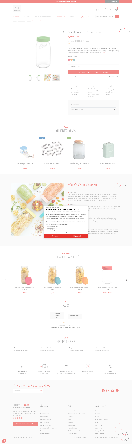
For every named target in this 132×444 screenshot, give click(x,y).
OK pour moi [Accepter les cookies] (77, 236)
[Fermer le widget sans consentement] (52, 207)
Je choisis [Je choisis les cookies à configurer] (55, 236)
